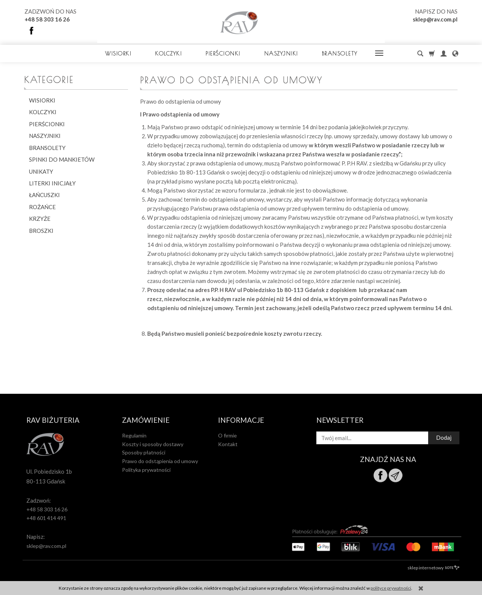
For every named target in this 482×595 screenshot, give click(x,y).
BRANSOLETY (340, 53)
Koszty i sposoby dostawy (152, 444)
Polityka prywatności (146, 470)
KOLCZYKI (168, 53)
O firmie (227, 435)
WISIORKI (118, 53)
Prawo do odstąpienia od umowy (160, 461)
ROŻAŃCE (42, 206)
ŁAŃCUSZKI (44, 194)
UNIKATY (41, 171)
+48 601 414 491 (46, 518)
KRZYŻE (39, 218)
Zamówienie (145, 420)
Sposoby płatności (143, 452)
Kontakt (228, 444)
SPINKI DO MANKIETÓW (62, 159)
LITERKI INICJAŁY (52, 183)
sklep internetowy (433, 568)
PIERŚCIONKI (223, 53)
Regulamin (134, 435)
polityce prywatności (391, 588)
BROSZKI (41, 230)
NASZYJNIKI (281, 53)
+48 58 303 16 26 (47, 19)
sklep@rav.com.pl (435, 19)
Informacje (241, 420)
